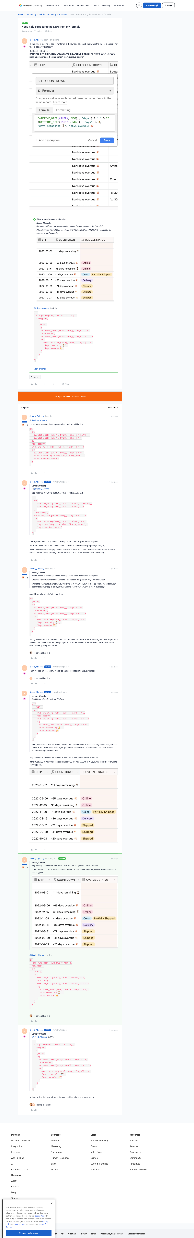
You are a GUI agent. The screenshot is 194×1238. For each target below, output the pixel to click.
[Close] (52, 1216)
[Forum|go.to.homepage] (30, 5)
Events (96, 5)
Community (31, 14)
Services (134, 1146)
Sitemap (72, 1233)
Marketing (56, 1146)
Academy (106, 5)
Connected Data (19, 1169)
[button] (152, 5)
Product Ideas (83, 5)
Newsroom (16, 1204)
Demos (94, 1157)
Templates (135, 1163)
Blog (13, 1192)
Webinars (95, 1169)
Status (14, 1198)
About (14, 1180)
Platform (15, 1134)
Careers (15, 1186)
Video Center (97, 1152)
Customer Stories (99, 1163)
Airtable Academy (99, 1140)
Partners (134, 1140)
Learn (93, 1134)
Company (16, 1175)
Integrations (17, 1146)
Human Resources (60, 1157)
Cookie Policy (40, 1228)
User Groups (68, 5)
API (62, 1233)
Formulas (63, 14)
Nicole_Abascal (36, 39)
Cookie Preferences (136, 1233)
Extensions (16, 1152)
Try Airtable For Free (21, 1209)
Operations (56, 1152)
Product (55, 1140)
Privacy (83, 1233)
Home (20, 14)
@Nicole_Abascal (42, 308)
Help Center (119, 5)
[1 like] (39, 652)
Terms (93, 1233)
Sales (53, 1163)
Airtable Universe (138, 1169)
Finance (55, 1169)
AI (12, 1163)
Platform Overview (20, 1140)
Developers (135, 1152)
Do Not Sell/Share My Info (111, 1233)
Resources (135, 1134)
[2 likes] (40, 1104)
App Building (17, 1157)
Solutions (56, 1134)
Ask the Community (47, 14)
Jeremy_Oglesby (36, 416)
